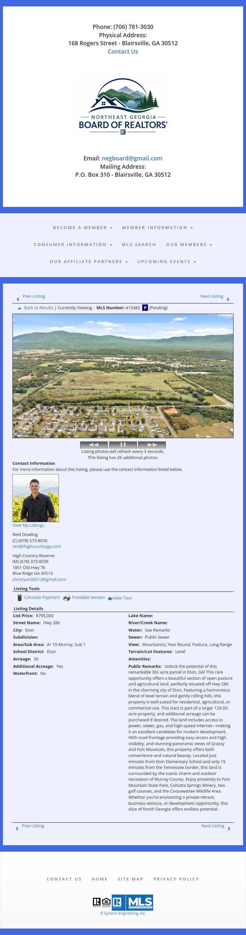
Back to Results (34, 307)
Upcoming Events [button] (166, 261)
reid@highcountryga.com (36, 546)
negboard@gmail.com (132, 158)
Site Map (131, 879)
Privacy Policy (176, 879)
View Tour (120, 598)
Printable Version (83, 597)
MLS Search (139, 244)
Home (100, 879)
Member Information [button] (157, 227)
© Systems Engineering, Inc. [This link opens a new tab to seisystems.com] (123, 913)
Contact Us (123, 51)
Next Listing (217, 296)
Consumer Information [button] (73, 244)
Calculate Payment (37, 598)
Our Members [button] (189, 244)
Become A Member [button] (83, 227)
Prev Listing (29, 296)
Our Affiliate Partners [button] (89, 261)
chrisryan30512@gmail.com (39, 579)
